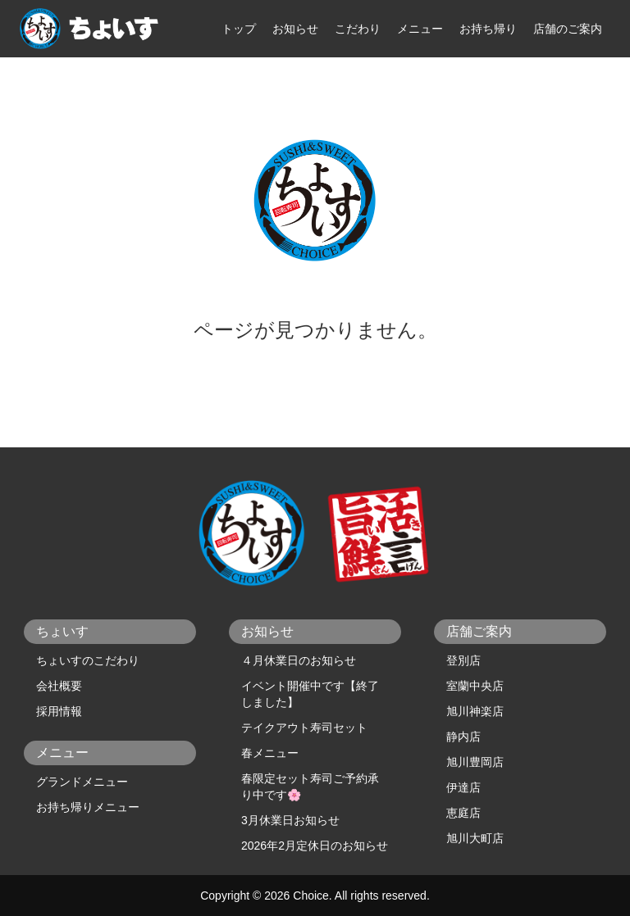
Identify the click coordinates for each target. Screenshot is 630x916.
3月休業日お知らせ (290, 820)
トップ (238, 28)
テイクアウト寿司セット (304, 727)
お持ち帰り (488, 28)
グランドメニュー (82, 781)
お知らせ (295, 28)
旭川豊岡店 (475, 762)
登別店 (463, 660)
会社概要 (59, 685)
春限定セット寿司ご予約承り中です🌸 (310, 786)
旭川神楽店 (475, 711)
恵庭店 (463, 812)
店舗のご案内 (567, 28)
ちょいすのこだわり (87, 660)
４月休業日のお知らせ (298, 660)
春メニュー (270, 753)
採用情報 (59, 711)
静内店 (463, 736)
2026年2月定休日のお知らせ (314, 845)
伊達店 (463, 787)
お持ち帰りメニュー (87, 807)
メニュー (420, 28)
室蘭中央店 (475, 685)
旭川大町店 (475, 838)
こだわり (358, 28)
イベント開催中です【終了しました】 (310, 694)
